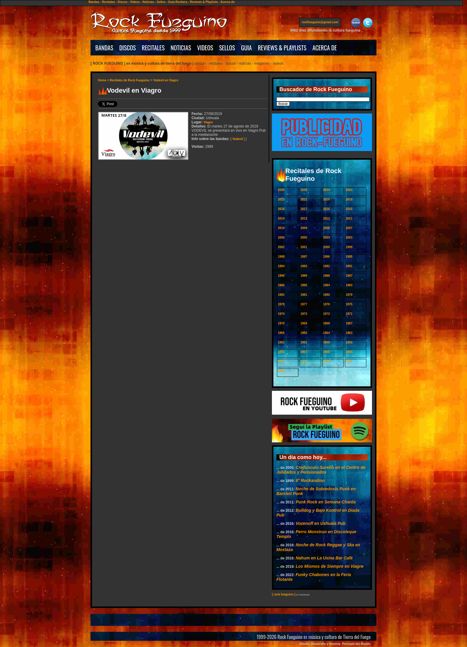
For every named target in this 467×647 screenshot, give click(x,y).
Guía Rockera (177, 2)
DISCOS (127, 47)
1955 (349, 352)
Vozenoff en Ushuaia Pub (320, 523)
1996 (326, 256)
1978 (281, 304)
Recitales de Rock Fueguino (129, 80)
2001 (304, 247)
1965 (304, 333)
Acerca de (227, 2)
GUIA (246, 47)
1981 (304, 294)
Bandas (93, 2)
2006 (281, 237)
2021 (304, 199)
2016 (326, 209)
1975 (349, 304)
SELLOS (227, 47)
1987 (349, 275)
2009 (304, 228)
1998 (281, 256)
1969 (304, 323)
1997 (304, 256)
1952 (326, 361)
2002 (281, 247)
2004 (326, 237)
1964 (326, 333)
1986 (281, 285)
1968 (326, 323)
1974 (281, 313)
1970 (281, 323)
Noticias (148, 2)
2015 (349, 209)
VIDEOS (205, 47)
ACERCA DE (324, 47)
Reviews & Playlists (204, 2)
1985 (304, 285)
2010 (281, 228)
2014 (281, 218)
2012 (326, 218)
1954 (281, 361)
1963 (349, 333)
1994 (281, 266)
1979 (349, 294)
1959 (349, 342)
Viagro (208, 122)
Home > (104, 80)
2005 (304, 237)
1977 (304, 304)
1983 (349, 285)
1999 (349, 247)
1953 (304, 361)
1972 (326, 313)
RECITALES (153, 47)
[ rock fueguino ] (283, 594)
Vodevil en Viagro (165, 80)
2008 (326, 228)
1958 (281, 352)
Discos (122, 2)
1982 (281, 294)
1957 (304, 352)
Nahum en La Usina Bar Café (324, 558)
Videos (135, 2)
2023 (349, 190)
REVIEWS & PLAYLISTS (282, 47)
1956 (326, 352)
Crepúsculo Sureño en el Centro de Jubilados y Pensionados (320, 470)
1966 (281, 333)
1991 (349, 266)
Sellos (161, 2)
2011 (349, 218)
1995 (349, 256)
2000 (326, 247)
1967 (349, 323)
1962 (281, 342)
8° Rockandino (310, 480)
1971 (349, 313)
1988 (326, 275)
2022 (281, 199)
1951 (349, 361)
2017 (304, 209)
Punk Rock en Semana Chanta (326, 502)
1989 (304, 275)
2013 (304, 218)
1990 (281, 275)
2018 (281, 209)
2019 (349, 199)
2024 (326, 190)
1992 (326, 266)
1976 (326, 304)
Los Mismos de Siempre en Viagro (329, 566)
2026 (281, 190)
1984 (326, 285)
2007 (349, 228)
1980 (326, 294)
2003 (349, 237)
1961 (304, 342)
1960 (326, 342)
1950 (281, 371)
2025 (304, 190)
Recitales (108, 2)
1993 (304, 266)
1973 (304, 313)
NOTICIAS (181, 47)
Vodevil (237, 139)
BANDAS (104, 47)
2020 (326, 199)
